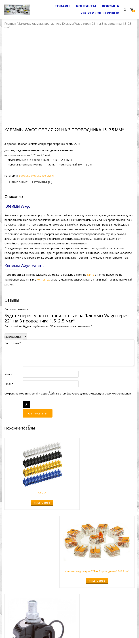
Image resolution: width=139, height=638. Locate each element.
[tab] (18, 182)
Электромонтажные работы (95, 628)
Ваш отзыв (13, 342)
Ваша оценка (13, 336)
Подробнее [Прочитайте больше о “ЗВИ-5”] (35, 493)
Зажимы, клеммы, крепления (39, 24)
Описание (18, 181)
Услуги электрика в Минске (42, 628)
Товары (58, 5)
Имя (8, 374)
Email (9, 383)
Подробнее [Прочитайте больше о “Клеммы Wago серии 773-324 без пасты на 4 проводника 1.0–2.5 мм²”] (103, 572)
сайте (90, 274)
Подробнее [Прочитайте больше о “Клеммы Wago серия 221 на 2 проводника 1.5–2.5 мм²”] (103, 498)
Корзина (109, 5)
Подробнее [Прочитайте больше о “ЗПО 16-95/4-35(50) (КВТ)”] (35, 577)
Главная (10, 24)
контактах (43, 279)
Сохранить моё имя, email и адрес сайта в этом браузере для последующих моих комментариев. (68, 393)
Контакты (84, 5)
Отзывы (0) (42, 181)
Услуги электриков (98, 10)
